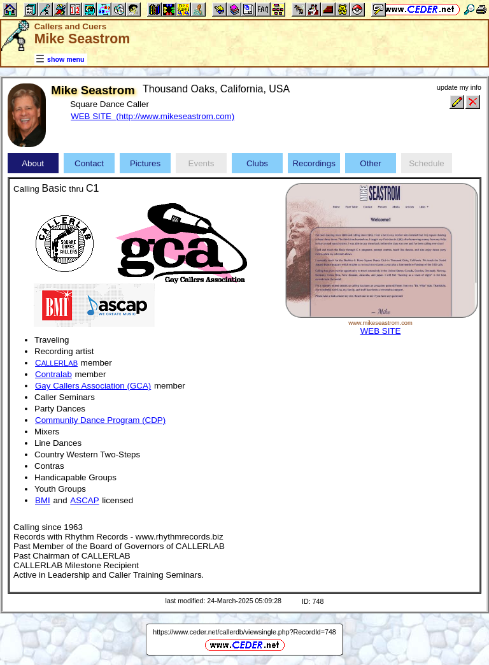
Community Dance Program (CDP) (100, 420)
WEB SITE (380, 331)
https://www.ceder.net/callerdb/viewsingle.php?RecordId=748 (244, 632)
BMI (42, 500)
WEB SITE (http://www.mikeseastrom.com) (152, 116)
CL (56, 363)
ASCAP (84, 500)
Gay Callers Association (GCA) (93, 385)
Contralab (53, 374)
